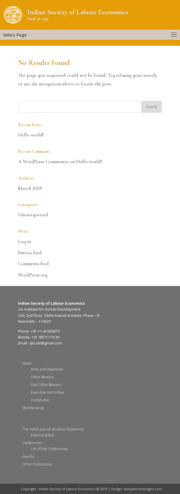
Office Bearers (42, 376)
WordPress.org (32, 275)
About (26, 363)
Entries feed (30, 253)
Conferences (32, 442)
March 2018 (30, 188)
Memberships (33, 407)
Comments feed (33, 263)
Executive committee (47, 392)
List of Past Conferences (49, 448)
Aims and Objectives (47, 369)
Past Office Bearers (46, 384)
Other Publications (37, 464)
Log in (24, 241)
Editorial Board (42, 435)
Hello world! (31, 135)
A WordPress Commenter (43, 161)
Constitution (40, 400)
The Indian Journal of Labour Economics (52, 429)
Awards (28, 456)
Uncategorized (33, 215)
